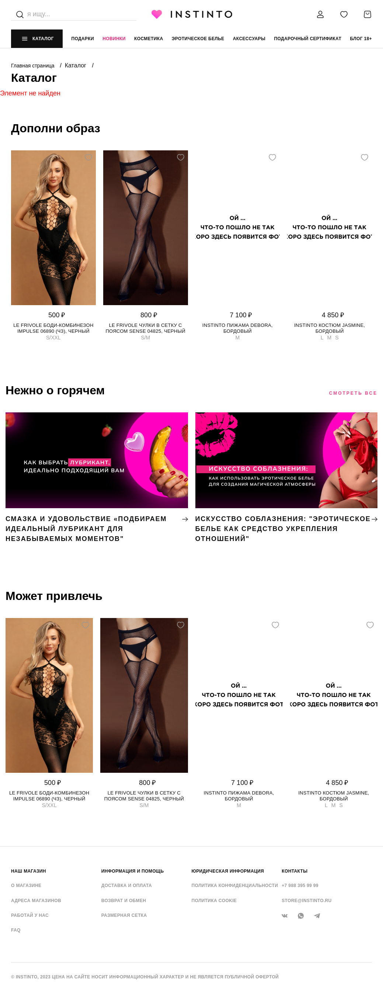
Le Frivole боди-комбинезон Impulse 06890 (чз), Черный (53, 328)
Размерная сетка (124, 915)
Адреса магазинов (36, 900)
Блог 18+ (361, 38)
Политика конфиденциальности (235, 885)
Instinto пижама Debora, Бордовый (237, 328)
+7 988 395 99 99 (300, 885)
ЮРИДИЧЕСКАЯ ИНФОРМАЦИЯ (228, 871)
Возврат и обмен (123, 900)
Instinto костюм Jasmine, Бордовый (329, 328)
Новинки (113, 38)
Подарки (82, 38)
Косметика (148, 38)
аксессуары (249, 38)
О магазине (26, 885)
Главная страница (33, 66)
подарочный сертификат (307, 38)
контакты (294, 871)
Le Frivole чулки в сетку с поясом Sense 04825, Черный (145, 328)
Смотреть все (353, 393)
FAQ (16, 930)
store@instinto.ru (306, 900)
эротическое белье (198, 38)
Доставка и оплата (126, 885)
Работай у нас (30, 915)
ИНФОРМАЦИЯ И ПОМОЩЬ (132, 871)
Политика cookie (214, 900)
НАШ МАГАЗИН (28, 871)
